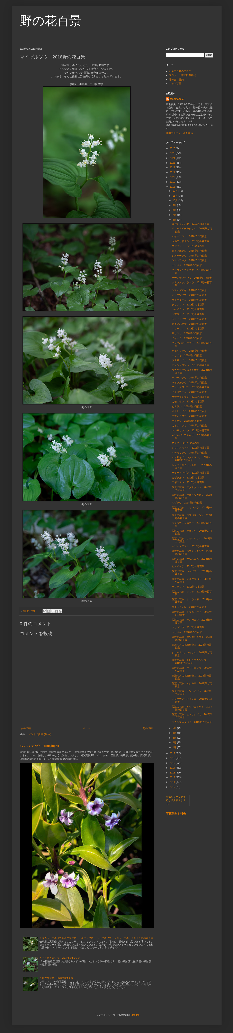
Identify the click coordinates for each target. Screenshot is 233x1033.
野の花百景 (50, 21)
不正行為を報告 (176, 813)
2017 (173, 753)
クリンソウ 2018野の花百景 (188, 304)
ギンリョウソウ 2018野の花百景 (190, 430)
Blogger (135, 1015)
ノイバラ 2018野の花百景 (187, 338)
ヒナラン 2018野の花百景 (187, 406)
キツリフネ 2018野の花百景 (188, 328)
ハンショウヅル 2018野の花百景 (190, 365)
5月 (174, 728)
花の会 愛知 (176, 79)
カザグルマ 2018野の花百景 (188, 477)
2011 (173, 782)
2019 (173, 181)
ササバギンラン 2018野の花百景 (190, 396)
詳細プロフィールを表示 (179, 133)
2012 (173, 777)
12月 (175, 190)
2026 (173, 148)
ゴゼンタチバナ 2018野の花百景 (190, 223)
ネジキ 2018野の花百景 (185, 443)
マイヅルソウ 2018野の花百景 (189, 382)
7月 (174, 214)
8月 (174, 210)
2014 (173, 767)
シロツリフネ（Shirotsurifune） (56, 978)
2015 (173, 763)
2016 (173, 758)
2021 (173, 172)
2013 (173, 772)
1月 (174, 747)
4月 (174, 732)
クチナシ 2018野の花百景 (187, 420)
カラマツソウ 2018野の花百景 (189, 295)
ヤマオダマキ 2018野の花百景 (189, 290)
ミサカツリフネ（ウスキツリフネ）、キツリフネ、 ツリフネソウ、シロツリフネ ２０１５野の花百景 (96, 938)
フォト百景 (175, 83)
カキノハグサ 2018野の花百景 (189, 323)
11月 (175, 195)
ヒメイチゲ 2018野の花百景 (188, 566)
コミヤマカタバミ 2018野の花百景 (192, 722)
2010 (173, 787)
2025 (173, 153)
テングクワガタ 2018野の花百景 (190, 387)
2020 (173, 177)
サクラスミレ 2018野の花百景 (189, 607)
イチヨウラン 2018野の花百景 (189, 392)
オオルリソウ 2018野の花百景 (189, 411)
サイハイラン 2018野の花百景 (189, 299)
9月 (174, 205)
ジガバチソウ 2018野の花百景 (189, 255)
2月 (174, 742)
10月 (175, 200)
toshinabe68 (177, 99)
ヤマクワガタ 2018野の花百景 (189, 260)
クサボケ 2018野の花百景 (187, 632)
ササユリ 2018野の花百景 (187, 333)
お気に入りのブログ (180, 71)
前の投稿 (148, 728)
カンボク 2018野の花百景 (187, 265)
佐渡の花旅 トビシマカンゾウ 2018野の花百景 (190, 661)
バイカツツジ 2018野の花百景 (189, 236)
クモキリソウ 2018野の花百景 (189, 350)
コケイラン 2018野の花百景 (188, 309)
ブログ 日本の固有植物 (182, 75)
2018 (173, 186)
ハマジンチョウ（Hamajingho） (41, 745)
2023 (173, 162)
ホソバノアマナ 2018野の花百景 (190, 546)
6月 (174, 219)
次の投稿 (26, 728)
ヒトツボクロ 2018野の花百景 (189, 250)
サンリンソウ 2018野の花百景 (189, 377)
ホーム (86, 728)
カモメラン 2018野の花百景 (188, 401)
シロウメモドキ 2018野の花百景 (190, 447)
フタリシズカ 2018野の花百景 (189, 360)
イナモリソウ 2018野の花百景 (189, 452)
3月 (174, 737)
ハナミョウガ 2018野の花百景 (189, 416)
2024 (173, 158)
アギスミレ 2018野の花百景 (188, 482)
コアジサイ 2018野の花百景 (188, 246)
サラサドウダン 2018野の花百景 (190, 472)
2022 (173, 167)
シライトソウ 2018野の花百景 (189, 319)
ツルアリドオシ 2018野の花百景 (190, 241)
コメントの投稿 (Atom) (38, 734)
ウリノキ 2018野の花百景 (187, 355)
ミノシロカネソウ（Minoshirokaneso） (61, 958)
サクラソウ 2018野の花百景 (188, 586)
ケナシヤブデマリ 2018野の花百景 (192, 277)
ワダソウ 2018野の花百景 (187, 502)
